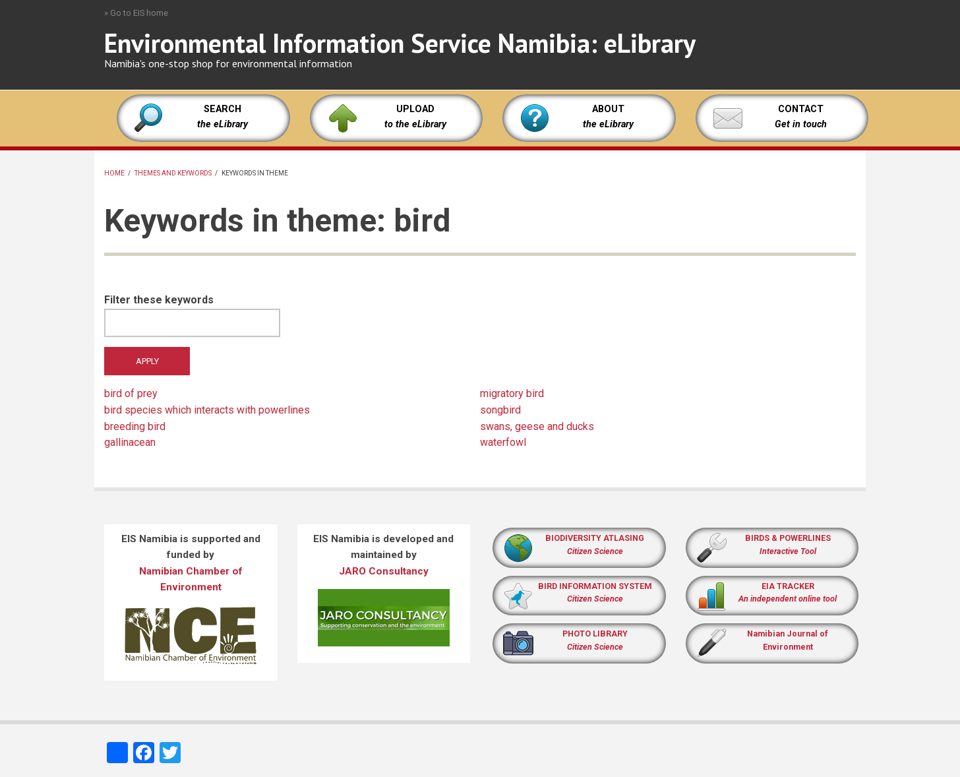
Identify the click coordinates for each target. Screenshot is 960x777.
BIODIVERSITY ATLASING (594, 538)
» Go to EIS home (136, 13)
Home (114, 173)
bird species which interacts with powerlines (207, 410)
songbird (500, 410)
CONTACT (801, 109)
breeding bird (134, 426)
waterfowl (503, 442)
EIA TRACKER (788, 586)
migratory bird (512, 393)
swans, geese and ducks (537, 426)
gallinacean (130, 442)
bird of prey (131, 393)
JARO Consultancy (384, 571)
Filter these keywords (159, 300)
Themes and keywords (173, 173)
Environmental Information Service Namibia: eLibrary (400, 43)
